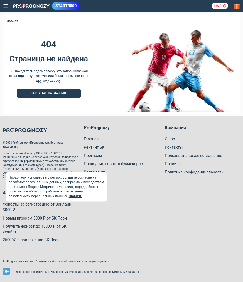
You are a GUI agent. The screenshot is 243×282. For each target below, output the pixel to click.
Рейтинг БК (94, 147)
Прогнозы (93, 155)
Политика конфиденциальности (194, 172)
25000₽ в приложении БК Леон (31, 240)
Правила (173, 164)
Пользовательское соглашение (193, 155)
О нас (170, 139)
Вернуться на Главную (48, 93)
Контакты (174, 147)
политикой (17, 191)
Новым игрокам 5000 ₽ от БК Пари (35, 218)
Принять (75, 196)
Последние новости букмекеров (113, 164)
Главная (91, 139)
